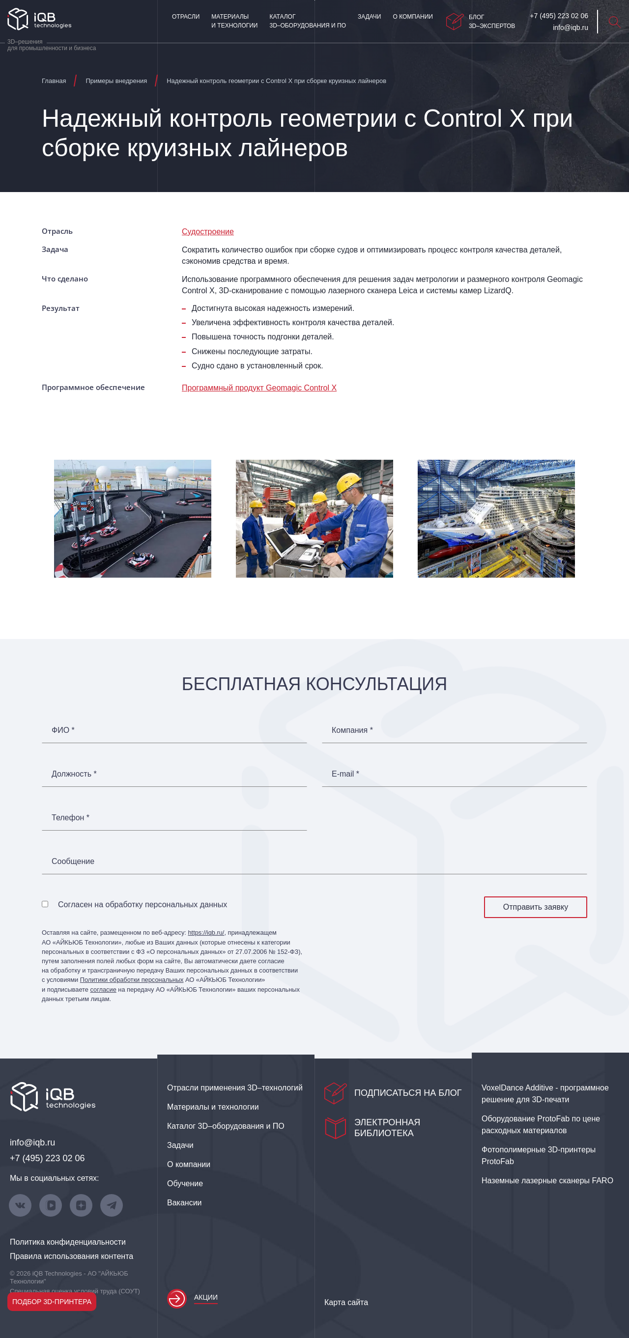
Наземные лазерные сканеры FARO (547, 1180)
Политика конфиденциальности (68, 1242)
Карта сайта (346, 1302)
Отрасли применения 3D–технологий (235, 1088)
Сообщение (73, 861)
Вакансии (184, 1203)
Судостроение (208, 231)
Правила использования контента (71, 1256)
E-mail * (345, 774)
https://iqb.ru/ (206, 932)
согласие (103, 989)
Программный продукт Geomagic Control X (259, 388)
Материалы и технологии (234, 21)
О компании (412, 16)
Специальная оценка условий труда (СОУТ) (75, 1291)
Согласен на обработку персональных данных (142, 904)
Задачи (369, 16)
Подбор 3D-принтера (51, 1302)
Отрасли (186, 16)
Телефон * (70, 818)
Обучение (185, 1183)
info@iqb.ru (32, 1142)
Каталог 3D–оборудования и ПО (307, 21)
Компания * (352, 730)
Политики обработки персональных (132, 979)
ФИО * (63, 730)
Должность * (74, 774)
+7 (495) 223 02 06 (47, 1158)
